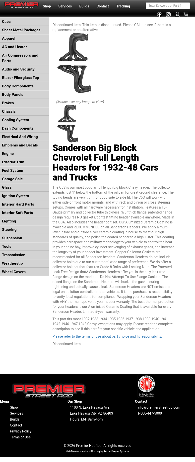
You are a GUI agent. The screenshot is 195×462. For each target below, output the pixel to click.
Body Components (18, 86)
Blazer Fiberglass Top (20, 77)
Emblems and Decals (20, 145)
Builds (84, 6)
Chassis (9, 111)
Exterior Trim (13, 162)
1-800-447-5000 (149, 413)
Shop (47, 6)
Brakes (8, 103)
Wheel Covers (14, 272)
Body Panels (12, 94)
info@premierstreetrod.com (158, 407)
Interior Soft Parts (17, 213)
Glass (7, 187)
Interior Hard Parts (18, 204)
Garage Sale (12, 179)
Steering (9, 229)
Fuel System (12, 170)
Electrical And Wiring (20, 137)
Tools (6, 246)
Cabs (6, 21)
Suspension (12, 238)
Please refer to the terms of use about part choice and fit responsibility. (107, 336)
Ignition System (15, 196)
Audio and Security (18, 69)
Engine (8, 153)
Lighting (9, 221)
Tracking (123, 6)
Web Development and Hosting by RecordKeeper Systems (98, 451)
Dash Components (18, 128)
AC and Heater (14, 47)
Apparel (8, 38)
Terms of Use (20, 437)
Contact (103, 6)
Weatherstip (12, 263)
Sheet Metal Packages (21, 30)
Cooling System (15, 120)
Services (65, 6)
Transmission (13, 255)
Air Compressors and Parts (20, 58)
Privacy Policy (20, 431)
